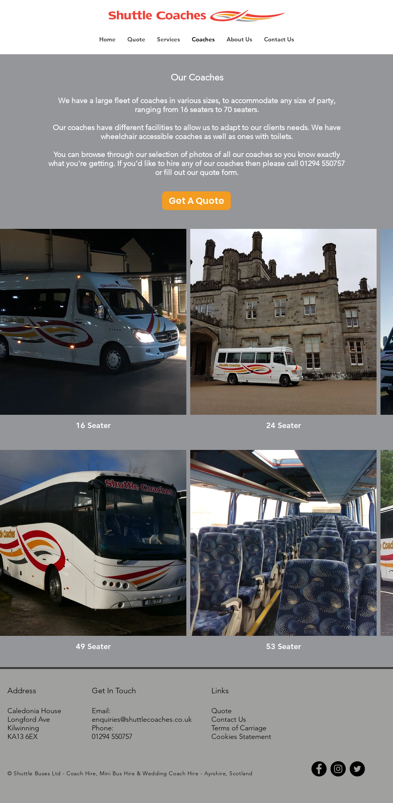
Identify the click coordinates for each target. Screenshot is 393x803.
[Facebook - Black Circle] (319, 768)
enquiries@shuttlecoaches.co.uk (142, 719)
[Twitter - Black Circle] (357, 768)
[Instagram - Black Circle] (338, 768)
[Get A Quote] (196, 200)
